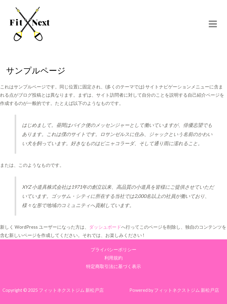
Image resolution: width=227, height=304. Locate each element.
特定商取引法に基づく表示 (113, 266)
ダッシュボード (105, 227)
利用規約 (113, 257)
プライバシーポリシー (113, 249)
